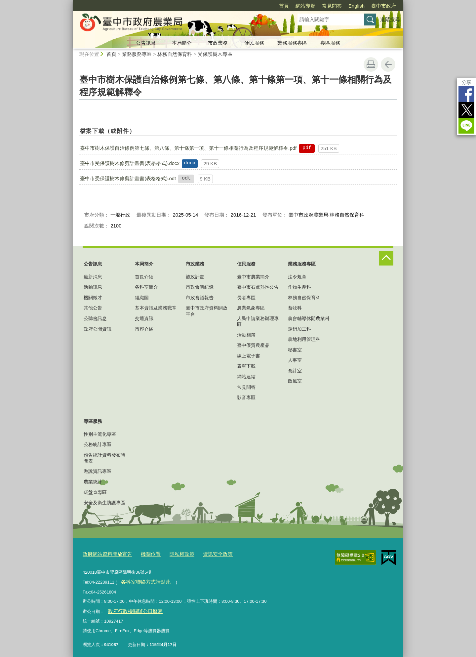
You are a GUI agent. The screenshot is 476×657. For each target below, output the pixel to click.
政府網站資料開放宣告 (104, 553)
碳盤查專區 (95, 492)
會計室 (295, 370)
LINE (466, 126)
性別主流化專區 (100, 434)
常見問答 (332, 6)
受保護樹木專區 (215, 54)
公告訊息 (146, 43)
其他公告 (93, 307)
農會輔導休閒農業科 (309, 318)
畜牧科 (295, 307)
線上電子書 (248, 355)
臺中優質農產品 (253, 345)
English (356, 6)
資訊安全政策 (203, 553)
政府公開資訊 (97, 329)
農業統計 (93, 481)
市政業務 (218, 43)
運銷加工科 (299, 329)
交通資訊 (144, 318)
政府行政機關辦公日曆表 (131, 607)
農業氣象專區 (251, 307)
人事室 (295, 360)
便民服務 (254, 43)
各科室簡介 (146, 287)
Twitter (466, 110)
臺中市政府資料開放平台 (206, 310)
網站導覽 (305, 6)
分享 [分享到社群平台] (466, 82)
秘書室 (295, 349)
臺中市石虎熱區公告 (258, 287)
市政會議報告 (200, 297)
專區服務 (330, 43)
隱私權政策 (171, 553)
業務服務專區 (292, 43)
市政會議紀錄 (200, 287)
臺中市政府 (383, 6)
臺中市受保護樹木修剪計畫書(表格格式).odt (128, 178)
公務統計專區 (97, 444)
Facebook (466, 94)
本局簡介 (182, 43)
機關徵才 (93, 297)
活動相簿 (246, 335)
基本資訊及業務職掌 (156, 307)
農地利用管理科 (304, 339)
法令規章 (297, 276)
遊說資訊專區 (97, 471)
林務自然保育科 (174, 54)
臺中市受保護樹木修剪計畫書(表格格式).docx (129, 163)
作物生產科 (299, 287)
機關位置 (142, 553)
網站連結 (246, 376)
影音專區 (246, 397)
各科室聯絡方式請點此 (141, 579)
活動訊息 (93, 287)
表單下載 (246, 366)
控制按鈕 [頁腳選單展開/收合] (386, 258)
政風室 (295, 381)
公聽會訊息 (95, 318)
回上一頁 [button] (388, 64)
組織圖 (142, 297)
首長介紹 (144, 276)
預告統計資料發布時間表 (104, 458)
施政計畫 (195, 276)
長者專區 (246, 297)
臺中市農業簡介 (253, 276)
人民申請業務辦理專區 (258, 321)
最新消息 (93, 276)
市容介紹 (144, 329)
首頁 (284, 6)
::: (70, 3)
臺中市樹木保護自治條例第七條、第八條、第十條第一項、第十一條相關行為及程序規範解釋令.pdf (188, 148)
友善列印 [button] (371, 64)
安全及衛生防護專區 (104, 502)
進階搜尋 (390, 19)
